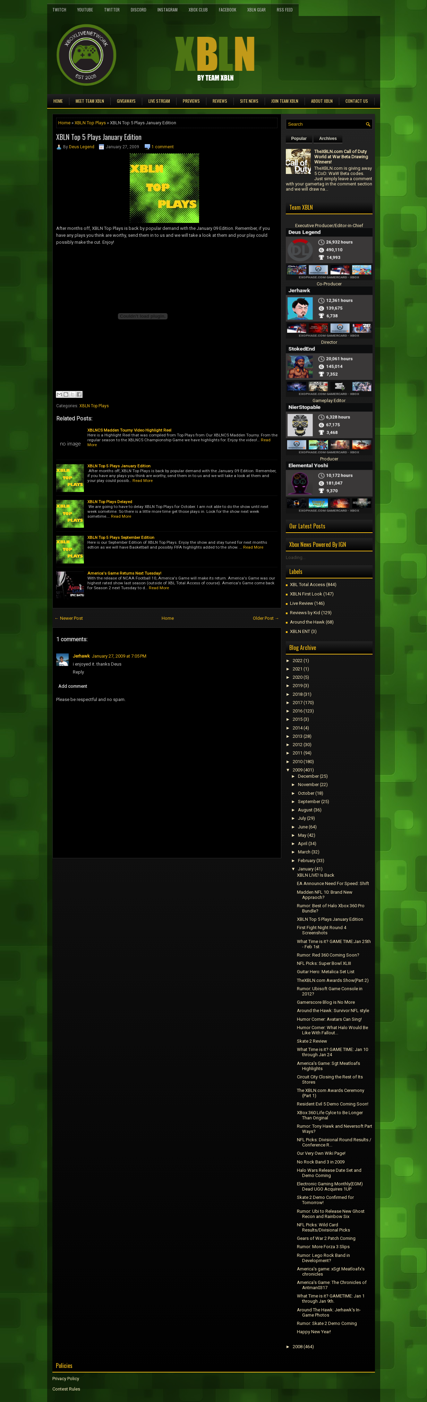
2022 (297, 660)
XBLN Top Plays (90, 122)
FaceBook (227, 9)
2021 (297, 668)
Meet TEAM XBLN (90, 101)
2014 (297, 728)
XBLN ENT (300, 631)
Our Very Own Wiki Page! (321, 1153)
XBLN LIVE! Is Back (315, 875)
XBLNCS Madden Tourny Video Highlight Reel (129, 430)
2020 (297, 677)
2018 (297, 694)
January (306, 868)
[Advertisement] (133, 873)
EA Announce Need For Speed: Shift (333, 883)
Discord (138, 9)
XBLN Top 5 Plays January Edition (99, 136)
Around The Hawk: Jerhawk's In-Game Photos (329, 1312)
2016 (297, 710)
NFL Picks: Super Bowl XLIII (324, 963)
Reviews (220, 101)
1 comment (163, 146)
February (306, 860)
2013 (297, 736)
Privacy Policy (65, 1378)
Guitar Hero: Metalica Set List (326, 971)
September (309, 801)
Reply (78, 672)
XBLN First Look (306, 593)
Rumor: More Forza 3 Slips (323, 1246)
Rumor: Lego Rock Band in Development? (323, 1258)
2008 (297, 1346)
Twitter (112, 9)
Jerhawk (81, 656)
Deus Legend (81, 146)
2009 (297, 770)
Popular (299, 138)
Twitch (59, 9)
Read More (143, 480)
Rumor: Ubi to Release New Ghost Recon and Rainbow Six (331, 1214)
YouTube (85, 9)
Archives (328, 138)
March (304, 851)
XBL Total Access (307, 584)
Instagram (167, 9)
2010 (297, 761)
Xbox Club (198, 9)
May (302, 835)
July (302, 818)
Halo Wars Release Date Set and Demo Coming (329, 1173)
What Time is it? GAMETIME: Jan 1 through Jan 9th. (331, 1298)
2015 (297, 719)
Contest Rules (66, 1389)
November (308, 784)
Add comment (72, 686)
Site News (249, 101)
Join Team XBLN (284, 101)
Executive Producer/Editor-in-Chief (329, 225)
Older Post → (266, 618)
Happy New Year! (314, 1331)
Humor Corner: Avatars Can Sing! (329, 1019)
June (303, 826)
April (302, 843)
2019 (297, 685)
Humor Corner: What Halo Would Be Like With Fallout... (332, 1030)
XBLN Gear (256, 9)
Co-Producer (329, 283)
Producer (329, 458)
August (305, 809)
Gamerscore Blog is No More (326, 1002)
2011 (297, 753)
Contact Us (356, 101)
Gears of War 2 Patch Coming (326, 1238)
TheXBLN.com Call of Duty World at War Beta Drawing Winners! (341, 157)
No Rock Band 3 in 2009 (320, 1162)
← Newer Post (68, 618)
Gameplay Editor (329, 400)
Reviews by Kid (305, 612)
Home (58, 101)
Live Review (301, 603)
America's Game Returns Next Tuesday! (124, 573)
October (306, 793)
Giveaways (126, 101)
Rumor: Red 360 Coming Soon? (328, 955)
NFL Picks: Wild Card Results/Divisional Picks (323, 1227)
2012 (297, 744)
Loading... (296, 557)
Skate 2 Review (312, 1041)
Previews (191, 101)
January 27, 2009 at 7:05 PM (119, 656)
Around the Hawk (307, 622)
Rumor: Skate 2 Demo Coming (327, 1323)
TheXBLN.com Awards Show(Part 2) (333, 980)
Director (329, 342)
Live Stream (159, 101)
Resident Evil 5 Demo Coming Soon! (332, 1104)
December (308, 776)
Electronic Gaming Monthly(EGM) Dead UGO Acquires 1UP (330, 1186)
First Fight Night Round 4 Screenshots (321, 930)
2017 (297, 702)
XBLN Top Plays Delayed (109, 501)
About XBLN (322, 101)
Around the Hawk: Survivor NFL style (333, 1010)
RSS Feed (285, 9)
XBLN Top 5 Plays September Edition (120, 537)
